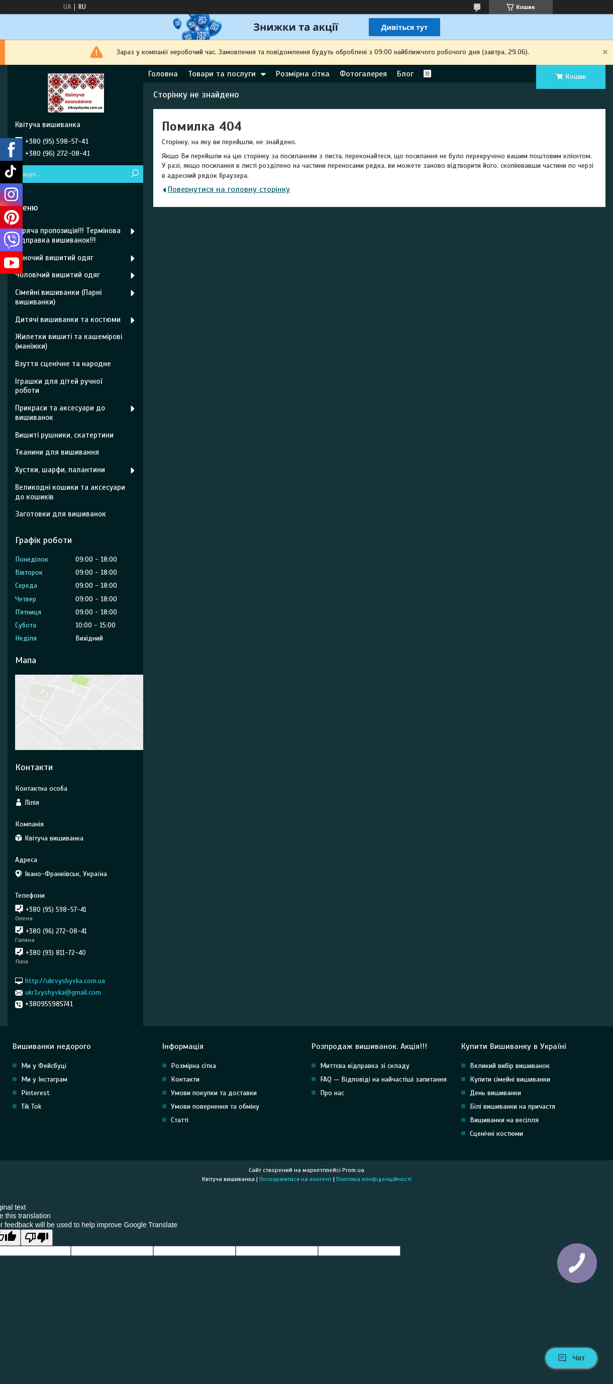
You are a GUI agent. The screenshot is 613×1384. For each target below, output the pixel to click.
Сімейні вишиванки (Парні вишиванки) (58, 297)
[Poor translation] (37, 1237)
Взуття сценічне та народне (63, 363)
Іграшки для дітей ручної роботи (58, 386)
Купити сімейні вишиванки (510, 1079)
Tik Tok (31, 1106)
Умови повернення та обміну (215, 1106)
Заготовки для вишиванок (60, 513)
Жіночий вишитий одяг (54, 257)
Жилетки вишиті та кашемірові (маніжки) (68, 341)
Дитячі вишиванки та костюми (68, 319)
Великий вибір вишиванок (510, 1065)
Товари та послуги (222, 74)
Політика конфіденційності (374, 1179)
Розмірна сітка (303, 74)
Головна (163, 74)
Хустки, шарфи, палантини (60, 469)
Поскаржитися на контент (295, 1179)
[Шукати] (134, 174)
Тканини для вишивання (57, 452)
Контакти (185, 1079)
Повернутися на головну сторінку (229, 189)
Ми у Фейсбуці (43, 1065)
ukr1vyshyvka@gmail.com (63, 992)
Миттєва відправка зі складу (365, 1065)
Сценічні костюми (496, 1133)
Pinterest (35, 1093)
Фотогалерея (363, 74)
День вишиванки (495, 1093)
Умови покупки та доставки (214, 1093)
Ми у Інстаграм (44, 1079)
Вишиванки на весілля (504, 1120)
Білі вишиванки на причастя (512, 1106)
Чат (571, 1357)
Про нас (332, 1093)
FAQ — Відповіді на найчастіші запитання (383, 1079)
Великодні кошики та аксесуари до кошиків (70, 492)
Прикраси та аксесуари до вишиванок (60, 412)
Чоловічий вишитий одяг (57, 274)
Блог (405, 74)
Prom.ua (353, 1170)
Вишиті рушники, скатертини (64, 435)
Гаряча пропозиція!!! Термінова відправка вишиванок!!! (68, 235)
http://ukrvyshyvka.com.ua (65, 981)
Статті (179, 1120)
